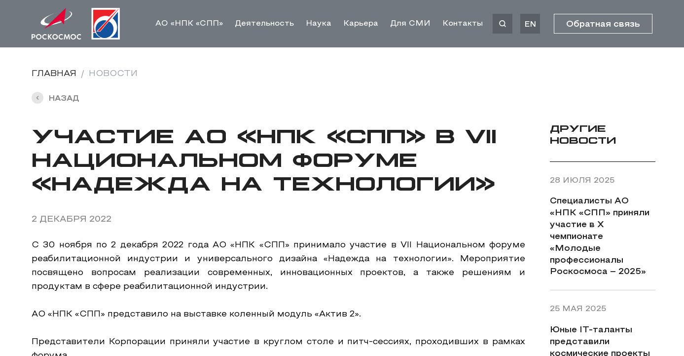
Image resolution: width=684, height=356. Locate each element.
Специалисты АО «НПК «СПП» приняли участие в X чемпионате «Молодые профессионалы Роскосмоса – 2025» (599, 237)
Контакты (462, 23)
